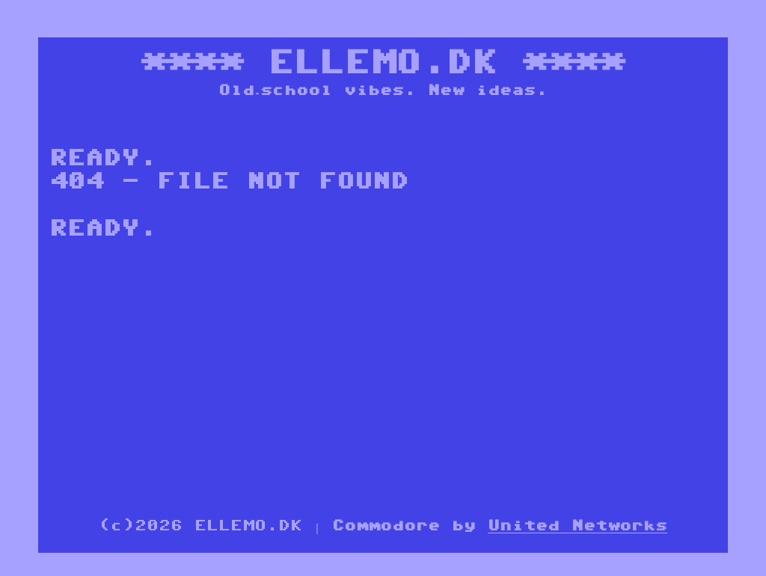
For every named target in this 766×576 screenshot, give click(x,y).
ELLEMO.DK (383, 61)
